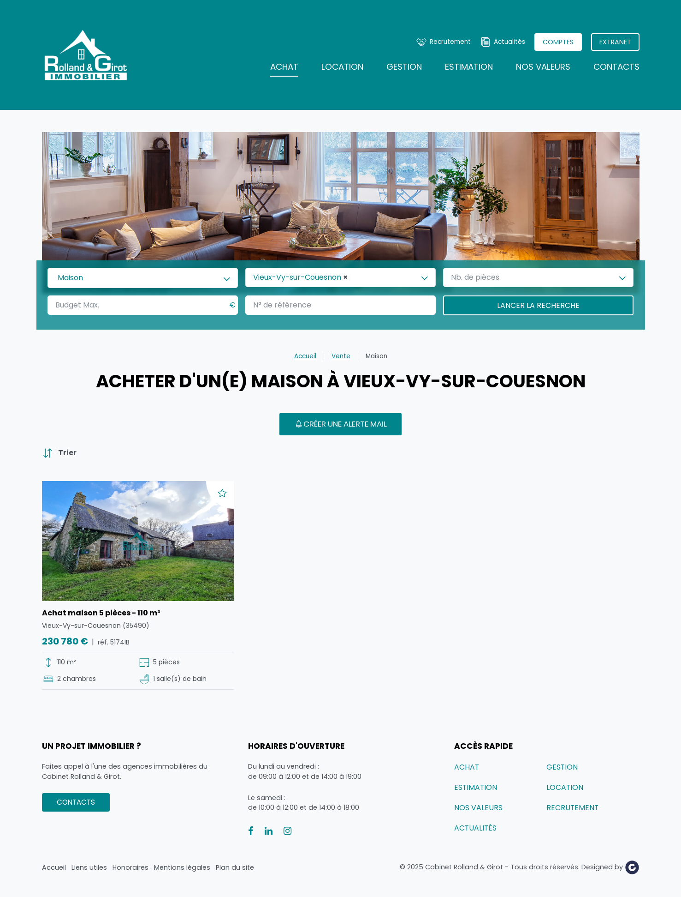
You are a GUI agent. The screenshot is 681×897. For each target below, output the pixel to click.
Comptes (558, 42)
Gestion (404, 66)
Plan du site (235, 867)
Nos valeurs (543, 66)
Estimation (469, 66)
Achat (284, 66)
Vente (341, 356)
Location (342, 66)
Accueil (305, 356)
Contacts (616, 66)
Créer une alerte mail (340, 423)
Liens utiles (89, 867)
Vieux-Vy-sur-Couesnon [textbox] (300, 277)
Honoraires (130, 867)
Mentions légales (182, 867)
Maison (376, 356)
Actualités (509, 41)
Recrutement (450, 41)
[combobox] (142, 278)
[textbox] (480, 277)
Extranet (615, 42)
